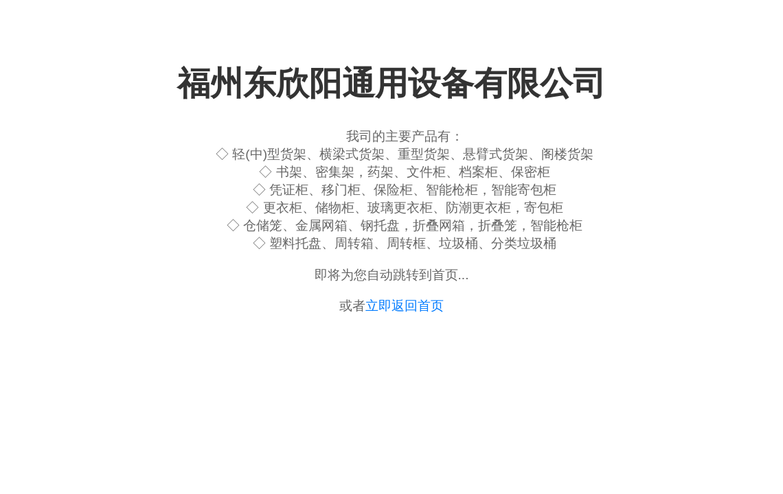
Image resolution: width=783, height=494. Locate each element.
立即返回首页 (404, 305)
